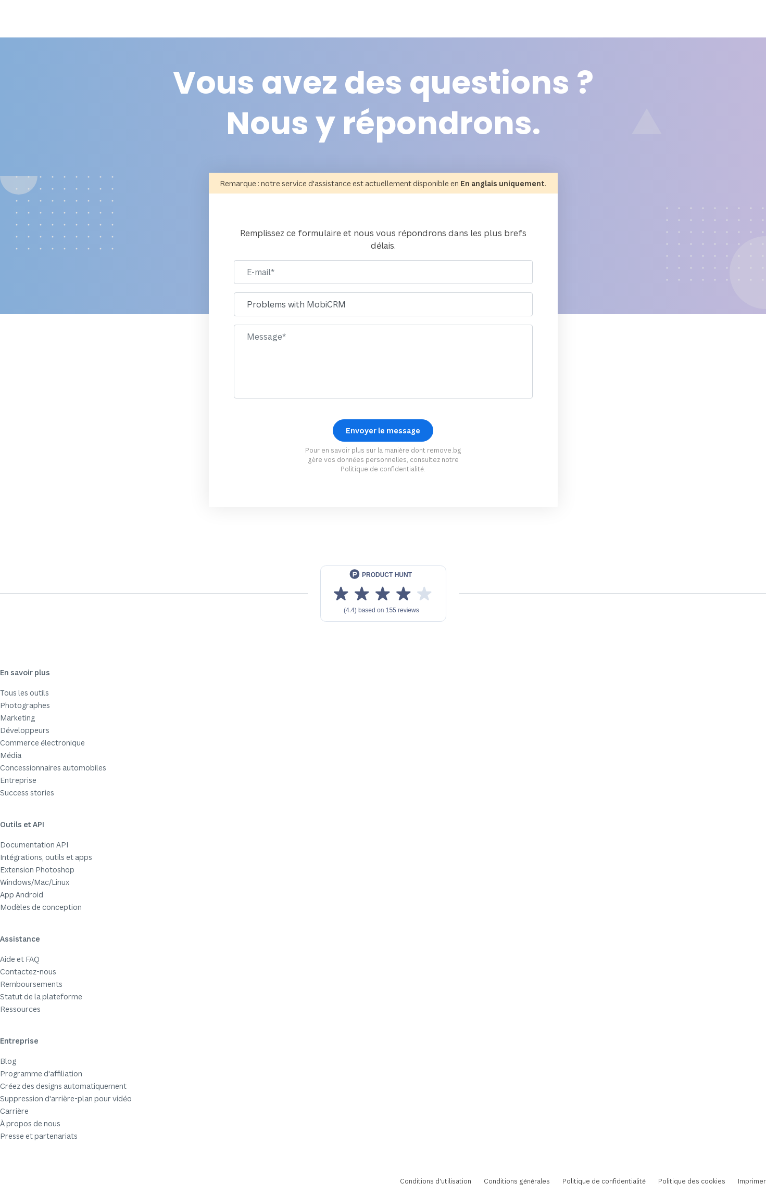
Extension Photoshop (37, 870)
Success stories (27, 793)
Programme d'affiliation (41, 1073)
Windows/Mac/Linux (34, 882)
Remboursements (31, 984)
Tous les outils (24, 693)
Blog (8, 1061)
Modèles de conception (41, 907)
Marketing (17, 718)
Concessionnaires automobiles (53, 768)
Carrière (14, 1111)
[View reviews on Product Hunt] (383, 593)
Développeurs (24, 730)
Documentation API (34, 845)
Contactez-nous (28, 971)
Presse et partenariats (39, 1136)
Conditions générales (517, 1181)
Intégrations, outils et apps (46, 857)
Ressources (20, 1009)
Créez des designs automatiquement (63, 1086)
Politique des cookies (691, 1181)
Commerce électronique (42, 743)
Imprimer (752, 1181)
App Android (21, 894)
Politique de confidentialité (382, 469)
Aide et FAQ (20, 959)
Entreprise (18, 780)
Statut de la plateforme (41, 996)
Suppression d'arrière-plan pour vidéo (66, 1098)
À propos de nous (30, 1123)
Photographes (25, 705)
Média (10, 755)
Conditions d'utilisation (435, 1181)
